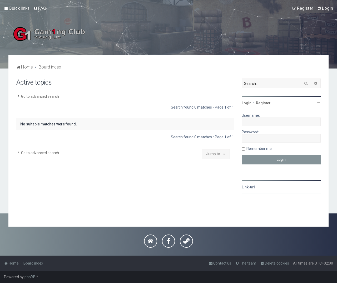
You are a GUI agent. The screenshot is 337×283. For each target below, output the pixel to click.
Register (263, 103)
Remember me (259, 149)
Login (246, 103)
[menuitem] (39, 8)
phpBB (30, 277)
